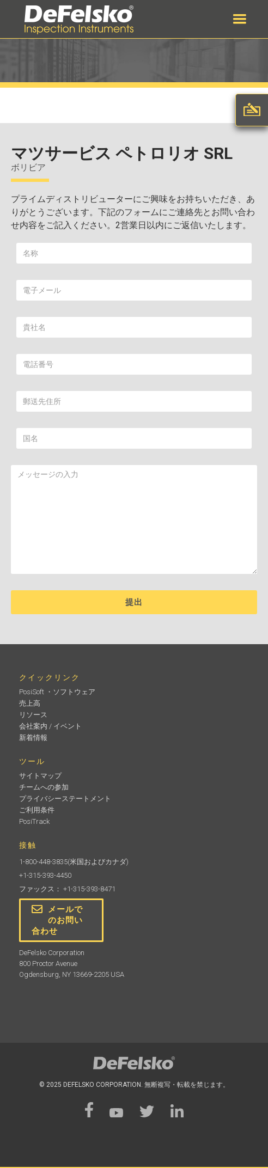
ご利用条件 (36, 810)
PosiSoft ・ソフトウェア (57, 692)
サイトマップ (40, 776)
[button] (240, 19)
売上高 (29, 703)
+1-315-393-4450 (45, 875)
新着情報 (33, 737)
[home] (76, 19)
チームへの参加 (44, 787)
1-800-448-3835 (43, 862)
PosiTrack (34, 821)
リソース (33, 715)
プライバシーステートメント (65, 798)
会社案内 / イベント (50, 726)
